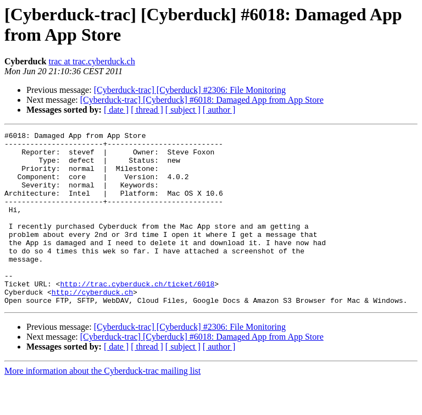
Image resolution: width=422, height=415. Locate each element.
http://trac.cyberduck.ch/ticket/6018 (137, 315)
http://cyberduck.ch (92, 325)
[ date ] (116, 109)
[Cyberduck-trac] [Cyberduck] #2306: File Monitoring (190, 90)
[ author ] (219, 109)
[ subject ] (183, 109)
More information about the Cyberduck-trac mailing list (102, 405)
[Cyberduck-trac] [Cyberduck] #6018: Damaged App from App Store (202, 99)
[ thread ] (147, 109)
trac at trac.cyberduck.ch (91, 61)
